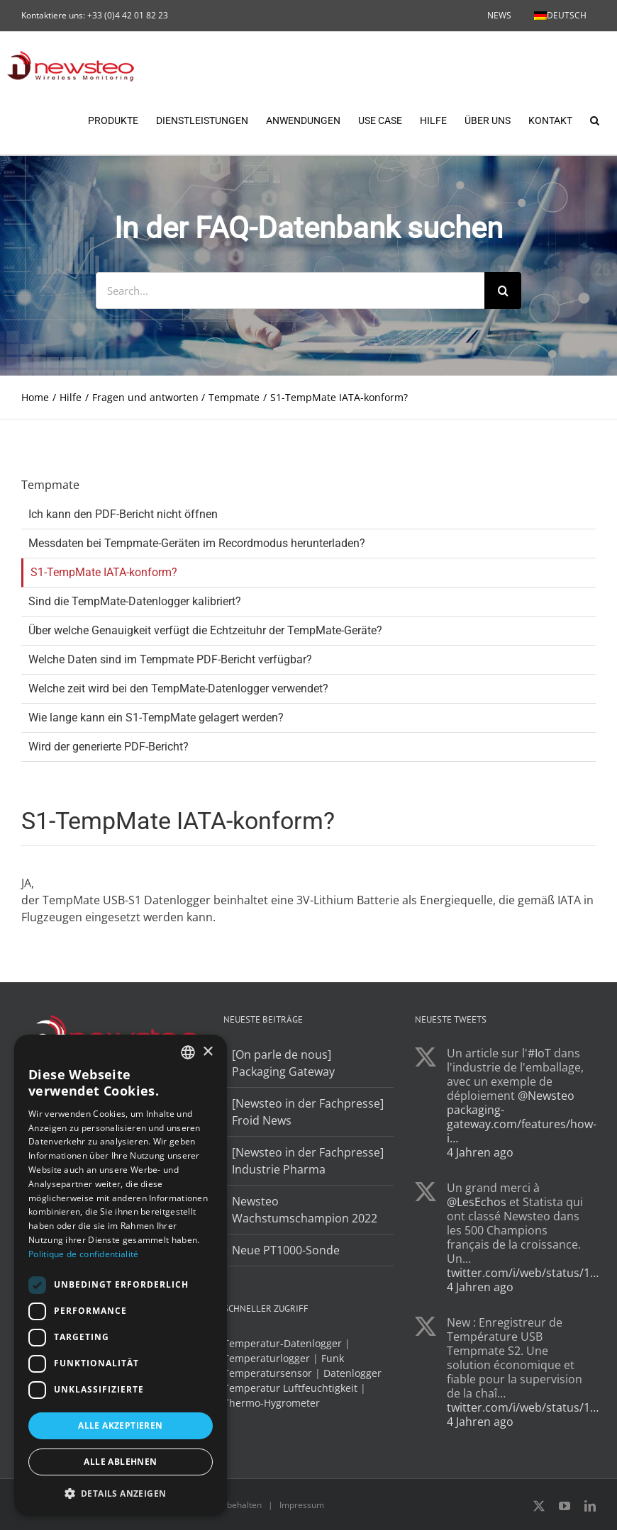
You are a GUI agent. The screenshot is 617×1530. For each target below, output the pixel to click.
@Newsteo (546, 1096)
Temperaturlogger (266, 1359)
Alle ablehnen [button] (120, 1462)
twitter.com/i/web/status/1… (523, 1273)
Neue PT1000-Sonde (286, 1251)
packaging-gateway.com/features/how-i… (521, 1125)
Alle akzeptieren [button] (120, 1425)
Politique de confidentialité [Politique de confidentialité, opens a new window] (83, 1254)
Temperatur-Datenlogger (282, 1344)
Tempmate (50, 485)
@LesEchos (476, 1202)
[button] (594, 119)
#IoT (539, 1054)
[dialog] (120, 1275)
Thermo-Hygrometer (271, 1403)
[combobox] (188, 1052)
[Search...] (290, 291)
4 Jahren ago (480, 1153)
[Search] (502, 291)
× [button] (207, 1052)
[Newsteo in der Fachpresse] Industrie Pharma (308, 1161)
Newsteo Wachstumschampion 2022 (304, 1210)
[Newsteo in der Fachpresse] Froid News (308, 1112)
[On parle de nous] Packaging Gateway (283, 1063)
